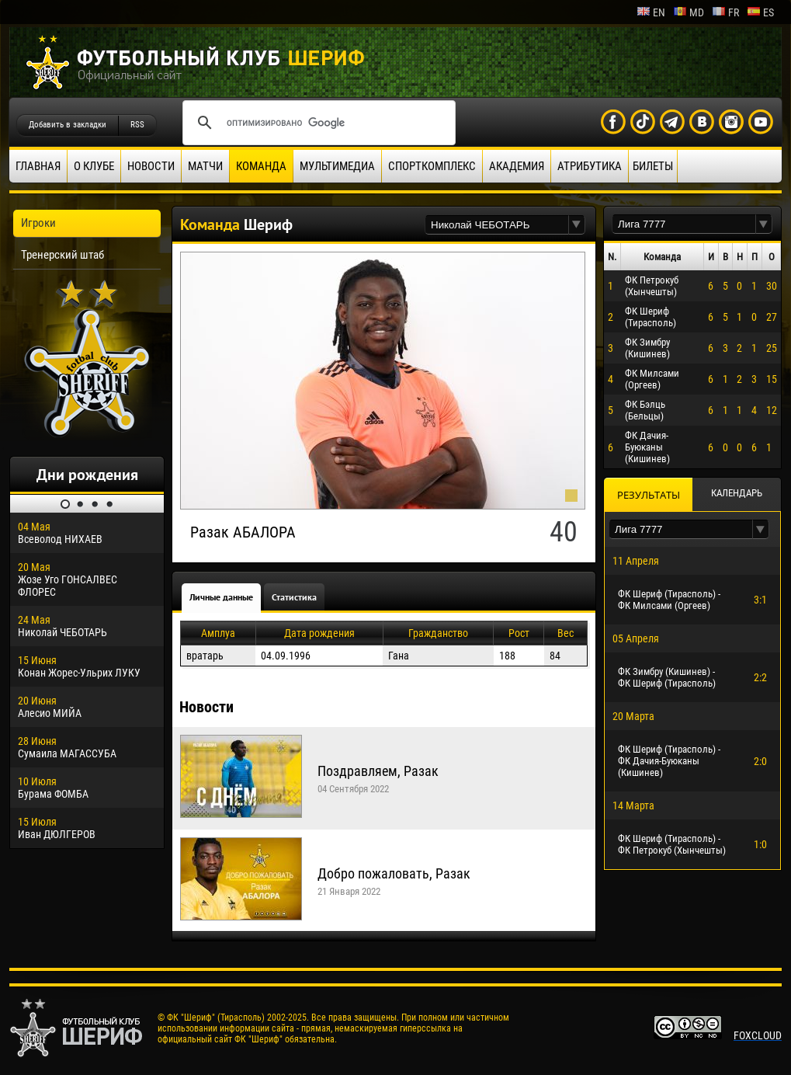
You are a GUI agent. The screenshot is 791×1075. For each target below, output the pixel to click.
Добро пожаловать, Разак (393, 873)
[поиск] (317, 122)
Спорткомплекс (432, 166)
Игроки (38, 223)
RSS (137, 125)
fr (725, 12)
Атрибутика (589, 166)
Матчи (205, 166)
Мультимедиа (337, 166)
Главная (38, 166)
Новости (151, 166)
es (760, 12)
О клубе (94, 166)
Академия (516, 166)
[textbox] (497, 225)
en (651, 12)
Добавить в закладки (67, 125)
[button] (576, 225)
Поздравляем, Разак (378, 771)
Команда (261, 166)
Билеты (653, 166)
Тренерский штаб (62, 255)
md (688, 12)
